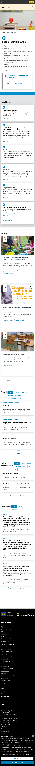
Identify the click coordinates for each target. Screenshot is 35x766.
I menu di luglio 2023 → (9, 220)
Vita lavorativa (4, 654)
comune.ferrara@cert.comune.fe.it (10, 720)
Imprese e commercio (6, 656)
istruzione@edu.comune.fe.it (17, 83)
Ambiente (3, 673)
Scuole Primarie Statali (10, 473)
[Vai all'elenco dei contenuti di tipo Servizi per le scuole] (8, 271)
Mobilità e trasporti (5, 666)
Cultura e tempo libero (6, 652)
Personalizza (17, 758)
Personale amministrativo (7, 639)
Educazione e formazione (7, 668)
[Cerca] (33, 7)
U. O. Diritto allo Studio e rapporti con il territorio (18, 76)
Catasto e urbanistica (6, 661)
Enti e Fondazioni (5, 634)
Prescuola (6, 169)
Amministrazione (6, 622)
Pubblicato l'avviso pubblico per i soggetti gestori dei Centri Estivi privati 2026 (15, 259)
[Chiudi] (33, 735)
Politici (2, 636)
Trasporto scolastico (9, 188)
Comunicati (3, 691)
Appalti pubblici (4, 659)
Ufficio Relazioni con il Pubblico (9, 718)
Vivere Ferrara (5, 697)
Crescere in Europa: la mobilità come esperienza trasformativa (17, 308)
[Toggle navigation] (3, 7)
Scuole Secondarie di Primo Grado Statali (16, 484)
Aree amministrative (6, 629)
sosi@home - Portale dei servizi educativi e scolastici (17, 423)
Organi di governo (5, 627)
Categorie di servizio (7, 644)
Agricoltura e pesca (5, 681)
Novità (3, 684)
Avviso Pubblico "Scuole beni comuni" (14, 354)
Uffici (2, 631)
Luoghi (2, 701)
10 (17, 592)
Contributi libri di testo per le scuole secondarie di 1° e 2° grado (14, 129)
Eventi (5, 701)
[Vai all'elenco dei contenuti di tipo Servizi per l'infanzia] (19, 271)
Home (3, 32)
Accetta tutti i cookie (17, 762)
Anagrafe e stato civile (6, 649)
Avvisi (2, 693)
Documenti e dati (5, 641)
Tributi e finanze (5, 671)
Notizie (2, 688)
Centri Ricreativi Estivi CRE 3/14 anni (14, 207)
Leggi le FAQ (4, 726)
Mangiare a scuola (8, 150)
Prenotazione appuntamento (8, 729)
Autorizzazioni (4, 678)
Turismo (3, 664)
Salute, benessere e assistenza (8, 676)
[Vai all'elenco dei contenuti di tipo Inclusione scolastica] (8, 273)
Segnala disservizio (5, 731)
